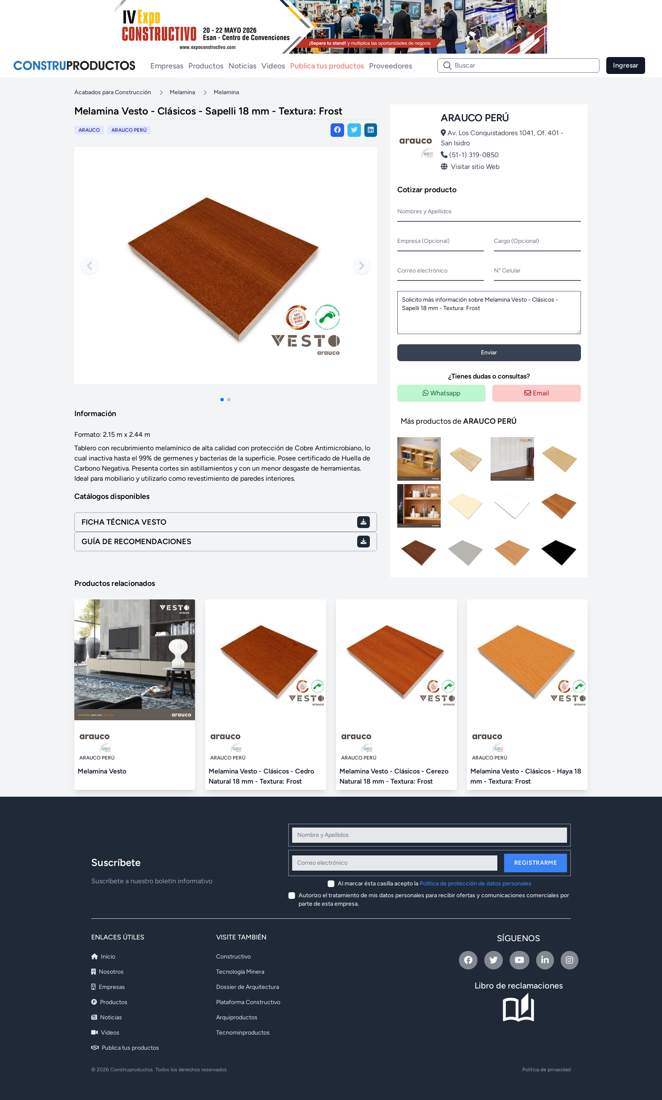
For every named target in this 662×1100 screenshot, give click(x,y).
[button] (222, 399)
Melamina (182, 92)
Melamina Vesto (102, 771)
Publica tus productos (327, 66)
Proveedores (390, 66)
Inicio (103, 956)
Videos (273, 66)
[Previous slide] (89, 265)
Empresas (166, 66)
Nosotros (107, 971)
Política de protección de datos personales (476, 883)
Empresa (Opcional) (423, 241)
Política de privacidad (546, 1070)
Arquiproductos (237, 1017)
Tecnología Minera (240, 971)
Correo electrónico (422, 270)
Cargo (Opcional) (516, 241)
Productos (205, 66)
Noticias (242, 66)
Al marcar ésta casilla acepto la (435, 883)
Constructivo (233, 956)
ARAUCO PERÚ (129, 130)
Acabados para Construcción (112, 92)
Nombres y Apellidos (424, 211)
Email (536, 393)
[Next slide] (361, 265)
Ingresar (625, 65)
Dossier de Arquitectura (247, 987)
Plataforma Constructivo (248, 1002)
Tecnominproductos (243, 1032)
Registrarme (535, 862)
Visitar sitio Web (470, 167)
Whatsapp (441, 393)
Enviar (489, 352)
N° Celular (507, 270)
